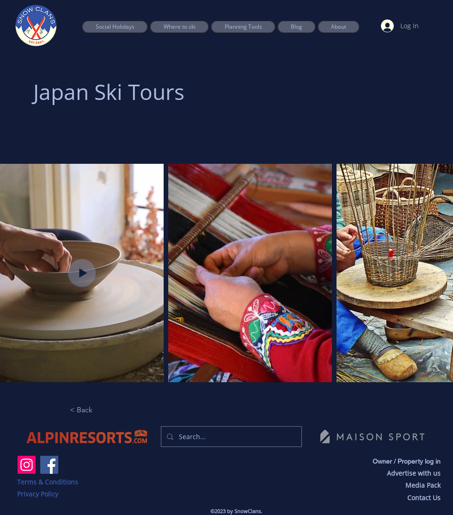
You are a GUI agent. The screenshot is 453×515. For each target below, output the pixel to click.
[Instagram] (27, 465)
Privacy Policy (37, 494)
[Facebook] (49, 465)
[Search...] (230, 437)
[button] (243, 27)
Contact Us (424, 497)
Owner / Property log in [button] (407, 461)
